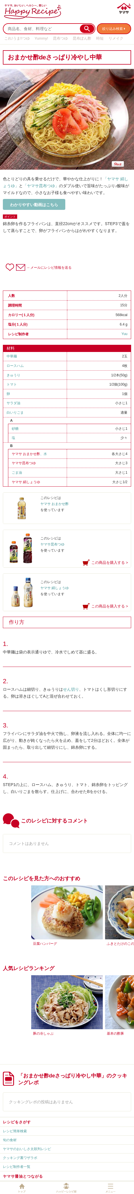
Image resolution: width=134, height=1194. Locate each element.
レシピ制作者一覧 (16, 1167)
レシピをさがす (17, 1122)
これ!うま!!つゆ (17, 38)
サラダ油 (13, 403)
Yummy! (41, 38)
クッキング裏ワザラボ (20, 1158)
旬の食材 (10, 1140)
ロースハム (15, 366)
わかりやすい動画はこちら (34, 204)
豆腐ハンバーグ (45, 944)
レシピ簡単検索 (15, 1131)
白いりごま (15, 413)
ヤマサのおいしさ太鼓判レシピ (27, 1149)
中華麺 (12, 356)
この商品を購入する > (109, 562)
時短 (100, 38)
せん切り (71, 689)
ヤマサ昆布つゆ (24, 463)
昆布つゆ (60, 38)
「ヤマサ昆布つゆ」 (41, 185)
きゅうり (13, 375)
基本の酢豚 (115, 1034)
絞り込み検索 (112, 29)
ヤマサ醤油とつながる (23, 1176)
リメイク (116, 38)
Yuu (124, 334)
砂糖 (15, 429)
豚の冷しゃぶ (43, 1034)
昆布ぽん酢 (82, 38)
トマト (12, 384)
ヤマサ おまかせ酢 (26, 454)
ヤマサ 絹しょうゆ (26, 482)
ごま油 (17, 473)
